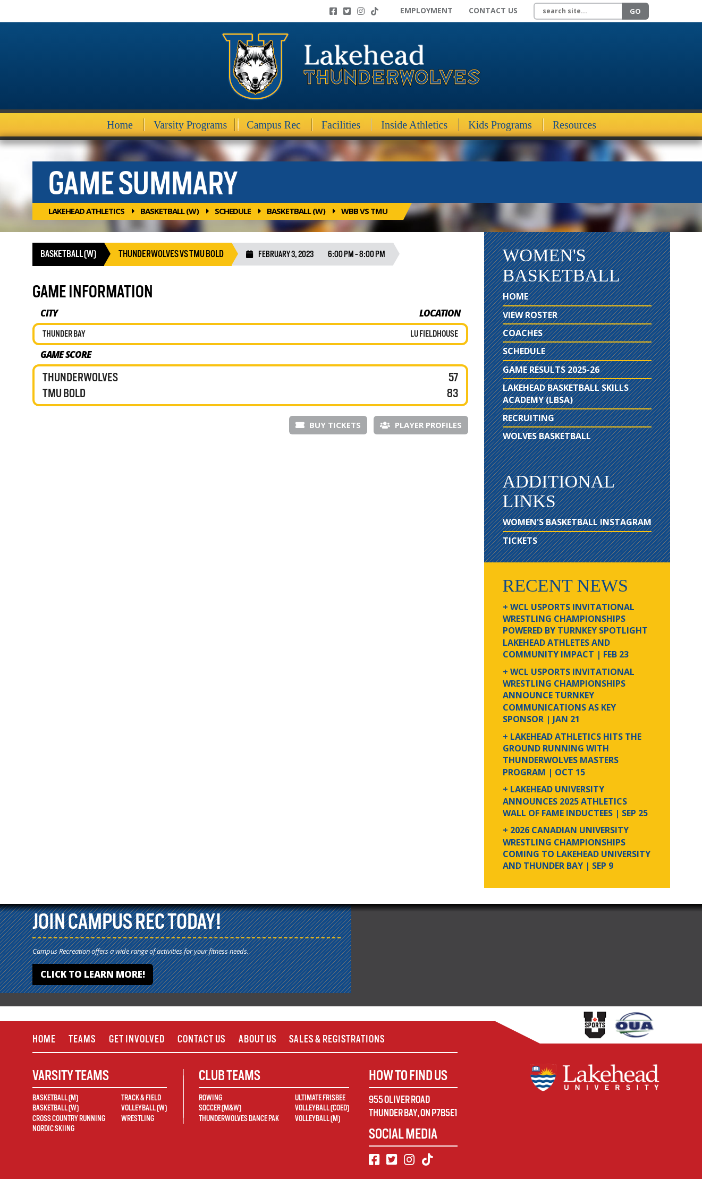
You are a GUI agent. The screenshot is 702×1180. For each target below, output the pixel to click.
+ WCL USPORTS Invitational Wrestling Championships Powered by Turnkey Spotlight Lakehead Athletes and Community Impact (575, 631)
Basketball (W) (169, 211)
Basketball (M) (55, 1098)
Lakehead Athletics (86, 211)
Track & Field (141, 1098)
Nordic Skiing (53, 1129)
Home (120, 125)
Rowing (210, 1098)
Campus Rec (274, 125)
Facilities (341, 125)
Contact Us (493, 10)
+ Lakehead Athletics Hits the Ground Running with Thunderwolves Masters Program (572, 754)
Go (635, 11)
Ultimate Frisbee (320, 1098)
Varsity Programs (190, 125)
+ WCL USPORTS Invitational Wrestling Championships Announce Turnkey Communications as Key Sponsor (569, 695)
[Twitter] (347, 11)
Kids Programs (499, 125)
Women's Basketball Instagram (577, 522)
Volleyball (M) (317, 1119)
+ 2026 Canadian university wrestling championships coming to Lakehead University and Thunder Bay (576, 847)
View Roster (530, 315)
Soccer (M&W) (220, 1109)
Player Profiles (421, 425)
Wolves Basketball (547, 436)
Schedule (233, 211)
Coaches (523, 333)
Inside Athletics (414, 125)
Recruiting (528, 418)
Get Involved (139, 1039)
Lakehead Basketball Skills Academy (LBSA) (566, 393)
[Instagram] (361, 11)
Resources (574, 125)
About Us (263, 1039)
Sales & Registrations (345, 1039)
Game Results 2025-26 (551, 369)
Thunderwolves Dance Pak (239, 1119)
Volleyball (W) (144, 1109)
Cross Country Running (68, 1119)
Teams (83, 1039)
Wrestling (137, 1119)
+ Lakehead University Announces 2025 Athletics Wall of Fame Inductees (575, 801)
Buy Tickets (328, 425)
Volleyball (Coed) (322, 1109)
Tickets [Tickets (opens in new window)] (520, 540)
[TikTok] (374, 11)
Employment (426, 10)
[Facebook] (333, 11)
